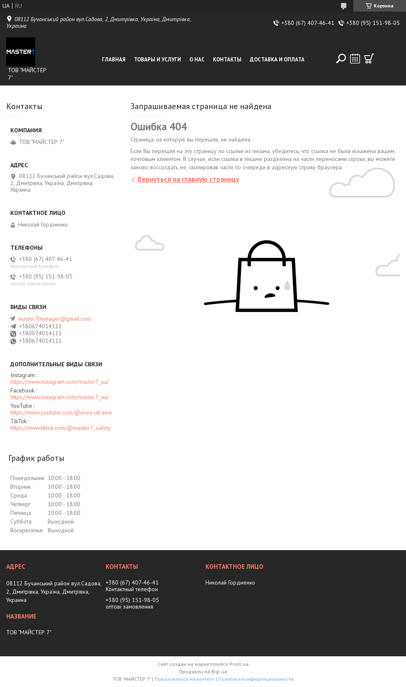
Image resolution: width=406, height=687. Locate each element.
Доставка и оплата (277, 59)
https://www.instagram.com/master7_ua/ (59, 381)
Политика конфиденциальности (255, 679)
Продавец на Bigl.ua (203, 671)
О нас (197, 59)
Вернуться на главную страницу (188, 179)
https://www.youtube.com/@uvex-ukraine (61, 412)
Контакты (227, 59)
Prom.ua (239, 664)
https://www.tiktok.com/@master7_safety (60, 427)
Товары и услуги (157, 59)
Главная (114, 59)
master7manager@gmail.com (54, 318)
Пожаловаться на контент (185, 679)
